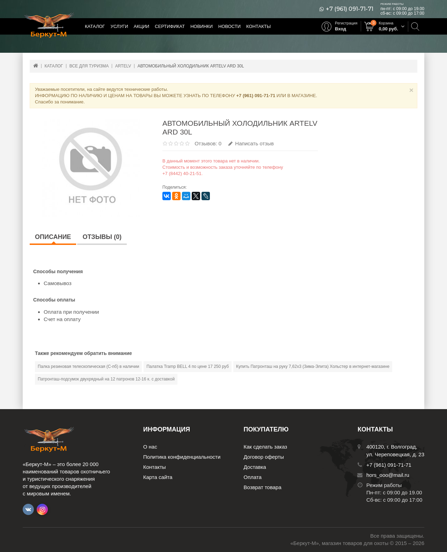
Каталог (95, 26)
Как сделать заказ (265, 447)
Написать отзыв (251, 143)
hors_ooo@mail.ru (387, 475)
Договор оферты (264, 457)
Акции (141, 26)
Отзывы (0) (102, 236)
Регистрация (346, 23)
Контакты (258, 26)
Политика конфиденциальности (181, 457)
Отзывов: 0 (208, 143)
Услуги (119, 26)
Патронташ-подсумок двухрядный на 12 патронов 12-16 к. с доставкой (106, 379)
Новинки (201, 26)
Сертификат (170, 26)
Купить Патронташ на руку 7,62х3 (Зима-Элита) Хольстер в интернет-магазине (312, 366)
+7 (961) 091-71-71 (349, 9)
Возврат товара (262, 487)
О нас (150, 447)
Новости (229, 26)
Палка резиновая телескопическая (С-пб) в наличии (88, 366)
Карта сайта (158, 477)
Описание (53, 236)
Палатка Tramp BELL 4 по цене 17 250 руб (187, 366)
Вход (340, 28)
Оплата (253, 477)
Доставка (255, 467)
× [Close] (411, 90)
